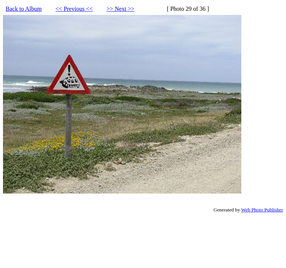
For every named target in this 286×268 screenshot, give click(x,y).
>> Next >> (120, 9)
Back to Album (24, 9)
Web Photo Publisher (262, 210)
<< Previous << (74, 9)
